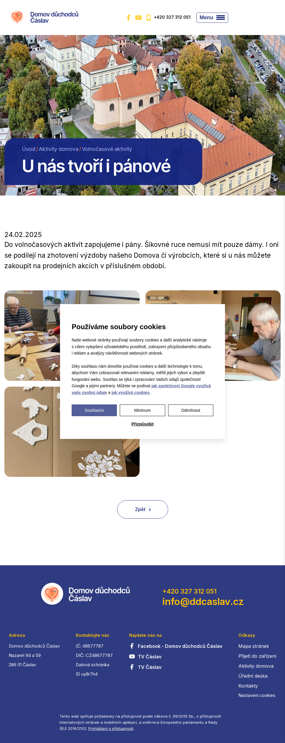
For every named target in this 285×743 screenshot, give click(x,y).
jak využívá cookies (130, 392)
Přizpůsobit (142, 424)
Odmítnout (190, 410)
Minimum (142, 410)
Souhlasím (94, 410)
